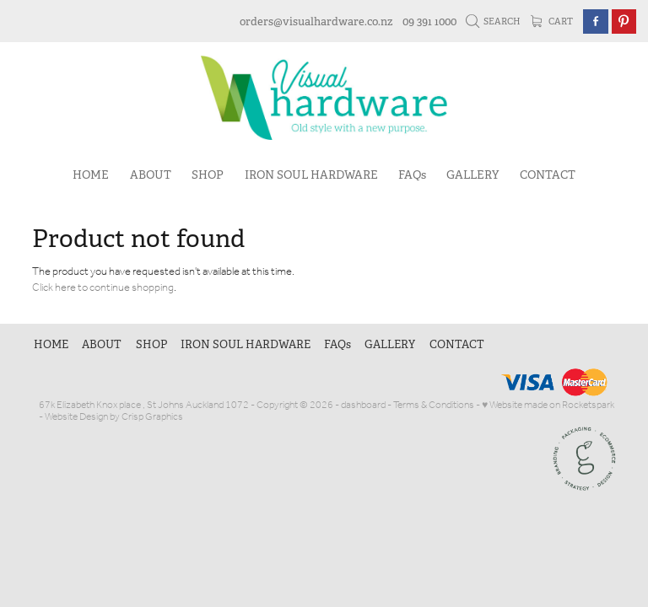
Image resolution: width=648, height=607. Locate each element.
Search (493, 21)
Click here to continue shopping (103, 287)
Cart (552, 21)
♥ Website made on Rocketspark (548, 405)
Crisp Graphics (152, 417)
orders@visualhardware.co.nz (316, 21)
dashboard (363, 405)
